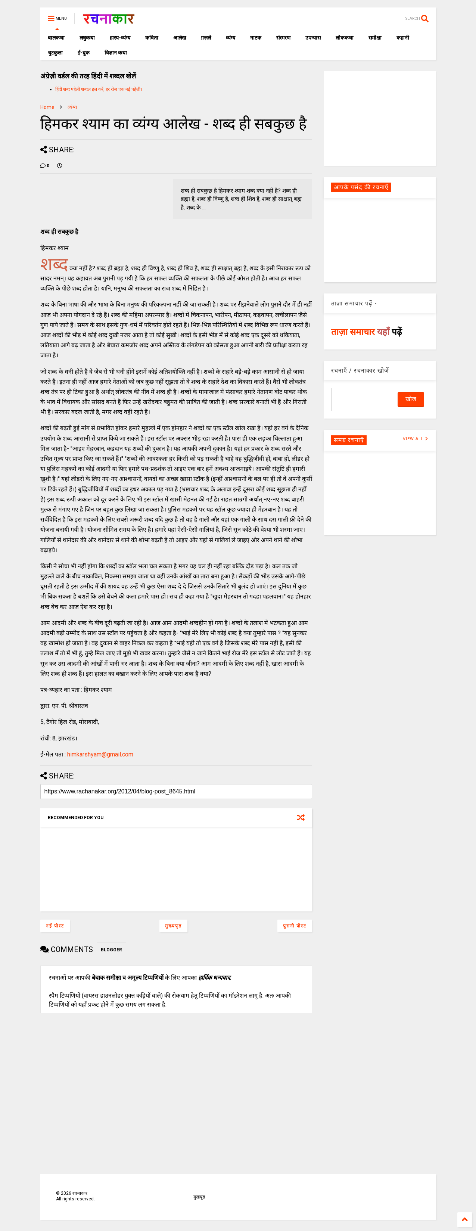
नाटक (255, 38)
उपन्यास (313, 38)
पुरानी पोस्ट (295, 926)
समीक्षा (375, 38)
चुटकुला (55, 53)
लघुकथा (87, 38)
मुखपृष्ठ (199, 1197)
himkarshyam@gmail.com (100, 754)
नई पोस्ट (55, 926)
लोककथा (345, 38)
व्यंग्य (230, 38)
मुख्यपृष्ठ (173, 926)
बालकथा (56, 38)
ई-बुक (84, 53)
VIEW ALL (415, 438)
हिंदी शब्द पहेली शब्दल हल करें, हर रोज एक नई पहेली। (98, 89)
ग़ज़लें (206, 38)
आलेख (179, 38)
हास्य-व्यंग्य (120, 38)
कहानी (402, 38)
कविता (151, 38)
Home (47, 107)
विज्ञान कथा (116, 53)
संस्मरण (283, 38)
